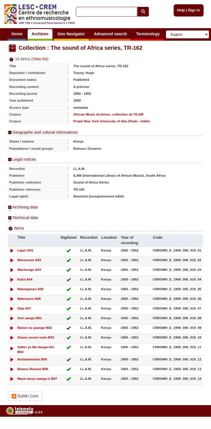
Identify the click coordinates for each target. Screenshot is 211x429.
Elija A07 (24, 308)
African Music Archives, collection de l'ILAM (108, 114)
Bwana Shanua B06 (32, 369)
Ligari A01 (25, 250)
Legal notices (24, 159)
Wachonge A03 (29, 269)
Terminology (148, 34)
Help (181, 10)
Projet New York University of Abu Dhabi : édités (111, 121)
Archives (40, 34)
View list (40, 59)
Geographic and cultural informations (45, 132)
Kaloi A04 (25, 279)
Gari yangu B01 (29, 318)
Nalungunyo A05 (30, 289)
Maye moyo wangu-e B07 (37, 378)
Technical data (25, 217)
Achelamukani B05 (32, 359)
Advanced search (110, 34)
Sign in (194, 10)
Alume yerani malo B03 (35, 337)
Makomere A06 (29, 298)
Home (17, 34)
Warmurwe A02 (29, 260)
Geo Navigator (71, 34)
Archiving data (25, 207)
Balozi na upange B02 (34, 327)
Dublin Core (25, 396)
